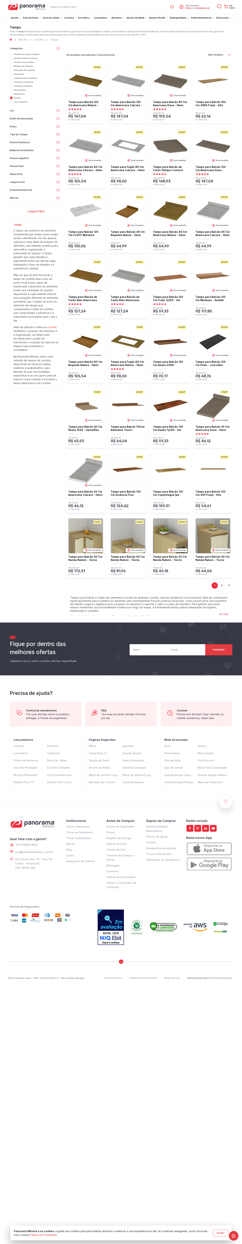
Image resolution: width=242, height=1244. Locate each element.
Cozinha (19, 745)
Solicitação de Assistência (162, 859)
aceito (221, 1232)
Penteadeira (172, 753)
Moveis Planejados (26, 775)
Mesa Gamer (206, 753)
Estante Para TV (24, 782)
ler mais (223, 614)
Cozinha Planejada (25, 767)
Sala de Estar (172, 760)
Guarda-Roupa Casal (177, 775)
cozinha (51, 327)
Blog (69, 849)
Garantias (112, 871)
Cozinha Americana (59, 775)
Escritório (53, 745)
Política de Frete (116, 843)
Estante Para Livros (59, 782)
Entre (188, 8)
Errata (70, 855)
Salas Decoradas (133, 760)
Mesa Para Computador (212, 767)
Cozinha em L (206, 760)
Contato (151, 842)
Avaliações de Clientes (80, 861)
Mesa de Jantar (57, 760)
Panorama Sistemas (220, 977)
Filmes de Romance (26, 760)
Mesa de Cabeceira (210, 782)
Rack (167, 745)
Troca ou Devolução (159, 853)
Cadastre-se (202, 8)
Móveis (71, 843)
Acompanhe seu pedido (161, 848)
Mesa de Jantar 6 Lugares (139, 775)
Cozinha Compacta (134, 767)
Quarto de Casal (99, 760)
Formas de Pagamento (120, 826)
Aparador (128, 745)
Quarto (202, 745)
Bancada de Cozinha (102, 782)
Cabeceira (53, 753)
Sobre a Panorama (78, 826)
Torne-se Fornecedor (79, 832)
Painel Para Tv (98, 753)
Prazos (110, 832)
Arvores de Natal (99, 767)
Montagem (113, 865)
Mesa (92, 745)
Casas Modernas (133, 782)
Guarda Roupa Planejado (180, 782)
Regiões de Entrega (118, 838)
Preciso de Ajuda (156, 836)
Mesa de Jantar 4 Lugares (105, 775)
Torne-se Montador (78, 838)
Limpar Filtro (36, 211)
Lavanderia (21, 753)
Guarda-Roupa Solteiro (212, 775)
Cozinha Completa (58, 767)
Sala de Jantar (173, 767)
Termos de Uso (115, 849)
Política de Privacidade (120, 877)
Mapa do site (172, 977)
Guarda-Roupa (131, 753)
